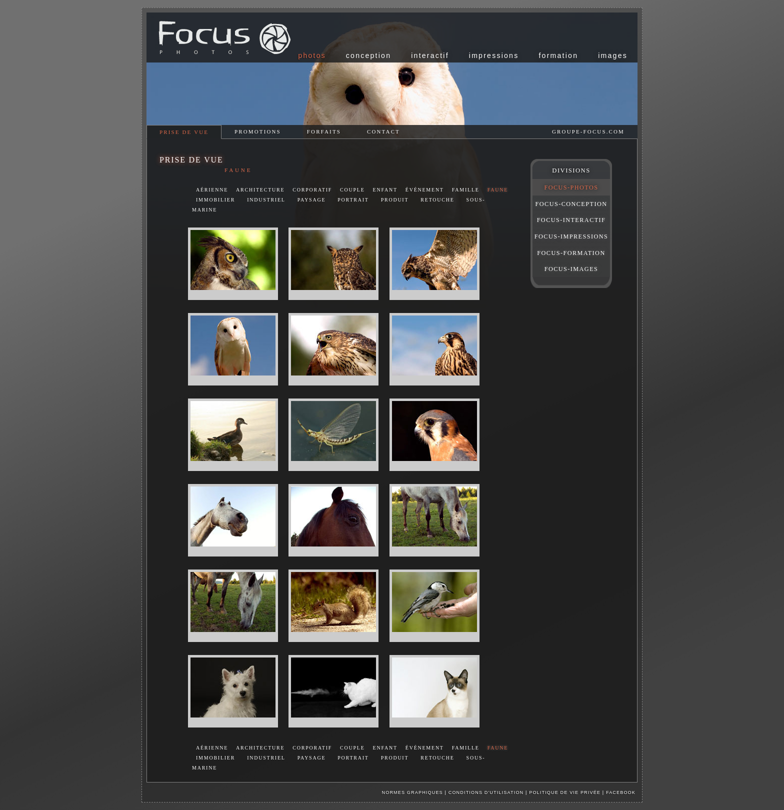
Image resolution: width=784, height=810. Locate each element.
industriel (266, 199)
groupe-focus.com (588, 131)
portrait (353, 199)
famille (466, 189)
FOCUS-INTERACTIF (571, 220)
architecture (260, 189)
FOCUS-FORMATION (571, 253)
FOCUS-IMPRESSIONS (571, 236)
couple (352, 189)
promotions (257, 131)
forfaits (324, 131)
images (613, 56)
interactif (430, 56)
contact (383, 131)
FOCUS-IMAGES (571, 269)
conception (368, 56)
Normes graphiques (412, 792)
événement (425, 189)
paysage (312, 199)
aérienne (212, 189)
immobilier (215, 199)
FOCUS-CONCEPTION (572, 204)
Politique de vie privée (565, 792)
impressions (494, 56)
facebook (621, 792)
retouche (437, 199)
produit (395, 199)
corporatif (312, 189)
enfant (385, 189)
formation (558, 56)
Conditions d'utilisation (486, 792)
